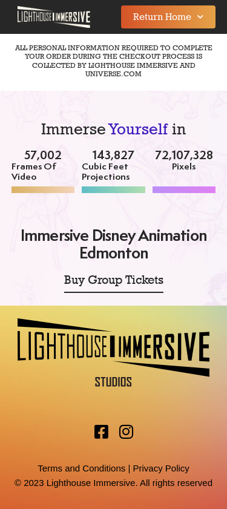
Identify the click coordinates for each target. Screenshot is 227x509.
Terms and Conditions (81, 468)
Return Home (168, 16)
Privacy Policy (161, 468)
